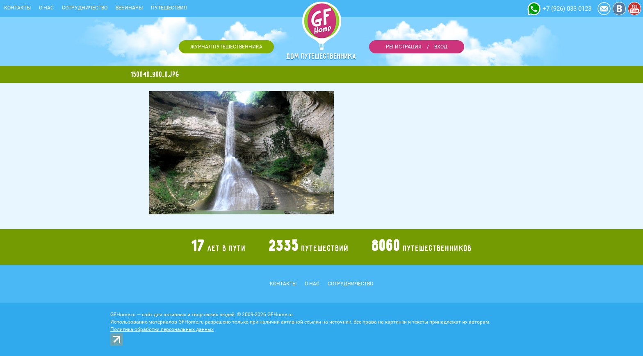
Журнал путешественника (226, 47)
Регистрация (404, 47)
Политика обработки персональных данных (162, 329)
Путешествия (169, 8)
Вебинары (129, 8)
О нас (46, 8)
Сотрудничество (84, 8)
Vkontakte (619, 8)
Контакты (17, 8)
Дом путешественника (321, 56)
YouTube (634, 8)
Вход (440, 47)
